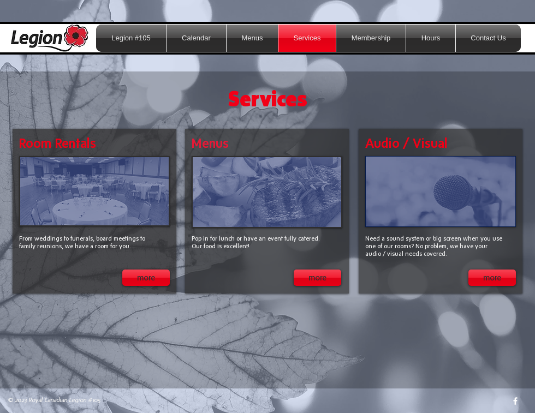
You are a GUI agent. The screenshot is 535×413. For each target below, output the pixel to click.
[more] (146, 278)
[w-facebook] (515, 401)
